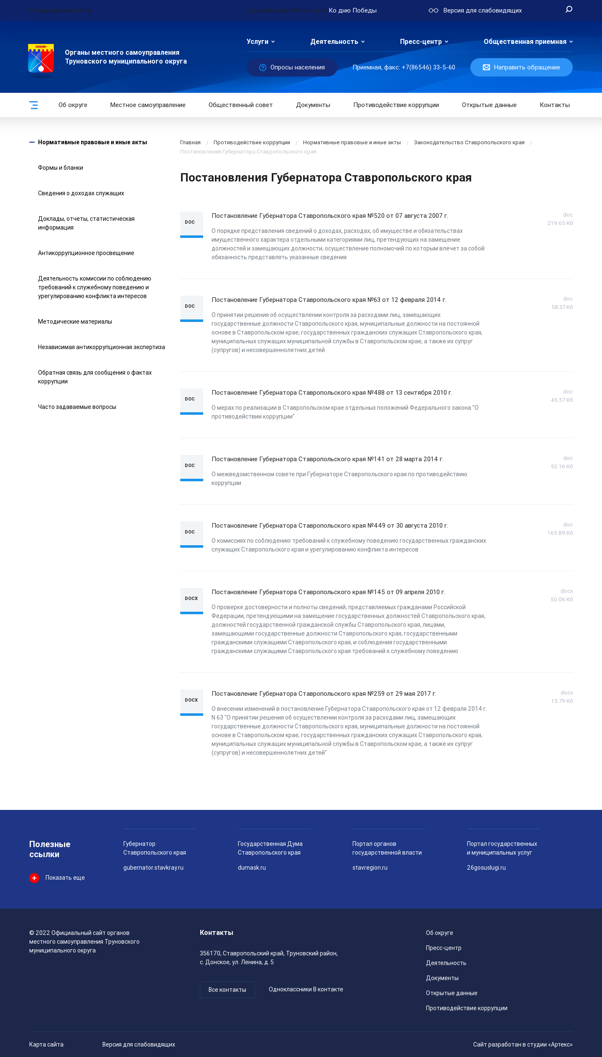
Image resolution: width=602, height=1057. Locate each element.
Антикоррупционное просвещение (86, 253)
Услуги (257, 42)
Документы (313, 105)
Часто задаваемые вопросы (77, 406)
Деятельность (334, 42)
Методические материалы (75, 321)
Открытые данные (451, 993)
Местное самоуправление (148, 105)
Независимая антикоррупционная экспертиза (101, 347)
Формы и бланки (60, 167)
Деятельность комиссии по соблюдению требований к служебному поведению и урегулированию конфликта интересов (94, 287)
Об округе (73, 105)
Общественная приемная (525, 42)
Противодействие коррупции (396, 105)
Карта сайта (46, 1044)
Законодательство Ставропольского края (469, 142)
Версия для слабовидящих (138, 1044)
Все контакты (227, 989)
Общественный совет (241, 105)
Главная (190, 142)
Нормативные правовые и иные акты (92, 142)
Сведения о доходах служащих (81, 193)
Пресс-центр (421, 42)
